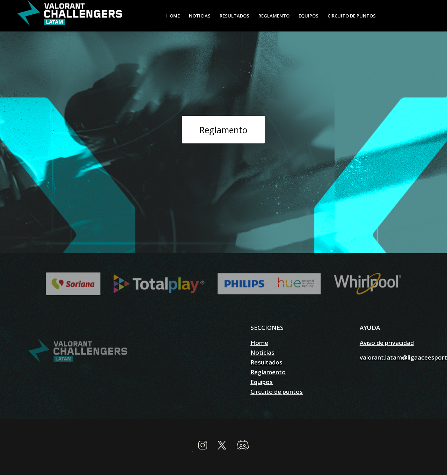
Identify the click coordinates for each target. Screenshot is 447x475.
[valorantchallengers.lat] (69, 15)
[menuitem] (173, 15)
